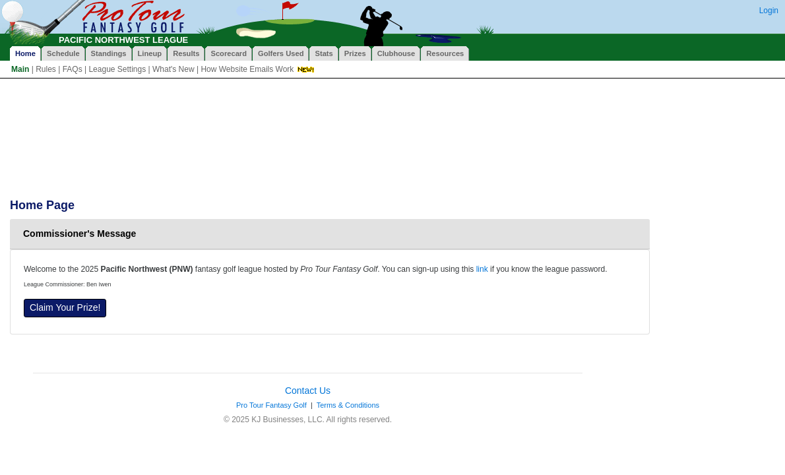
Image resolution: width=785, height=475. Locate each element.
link (482, 269)
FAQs (72, 69)
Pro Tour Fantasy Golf (271, 405)
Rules (46, 69)
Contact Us (307, 390)
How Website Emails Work (247, 69)
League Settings (117, 69)
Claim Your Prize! (65, 307)
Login (768, 10)
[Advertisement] (250, 114)
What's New (173, 69)
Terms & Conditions (348, 405)
